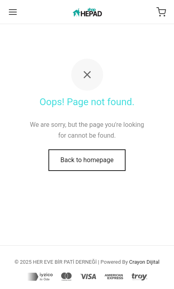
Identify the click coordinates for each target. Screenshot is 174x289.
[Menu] (13, 12)
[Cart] (161, 12)
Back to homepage (87, 160)
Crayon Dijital (144, 262)
